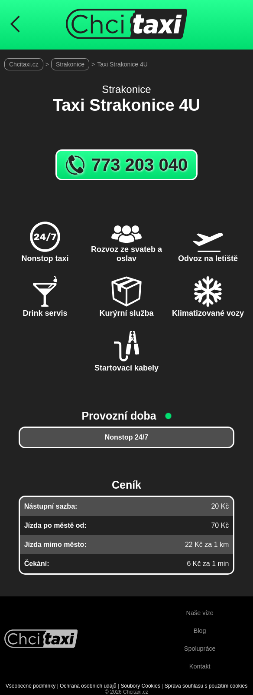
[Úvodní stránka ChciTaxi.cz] (126, 25)
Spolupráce (200, 648)
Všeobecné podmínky (30, 686)
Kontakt (200, 666)
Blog (200, 630)
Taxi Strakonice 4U (122, 64)
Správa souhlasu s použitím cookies (206, 686)
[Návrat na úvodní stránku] (41, 639)
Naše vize (200, 612)
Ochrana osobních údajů (88, 686)
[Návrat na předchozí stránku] (15, 24)
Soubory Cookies (140, 686)
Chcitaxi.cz (24, 64)
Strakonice (70, 64)
